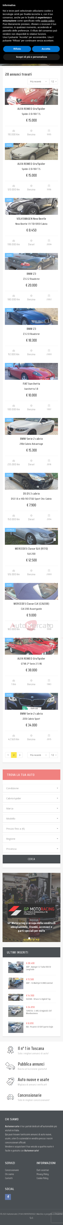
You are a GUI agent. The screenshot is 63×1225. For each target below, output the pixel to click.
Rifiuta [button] (17, 48)
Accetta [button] (46, 48)
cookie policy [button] (47, 20)
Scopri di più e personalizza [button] (31, 57)
